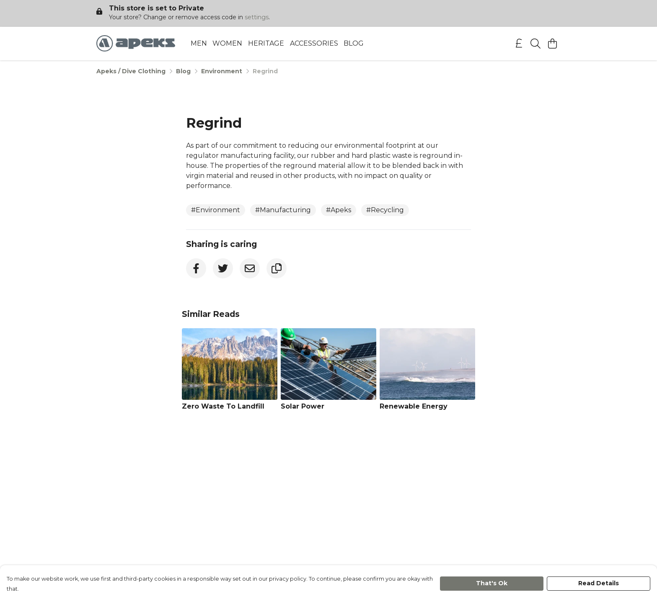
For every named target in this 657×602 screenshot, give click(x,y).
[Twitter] (223, 268)
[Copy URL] (276, 268)
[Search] (535, 43)
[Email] (250, 268)
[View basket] (552, 43)
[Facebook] (196, 268)
